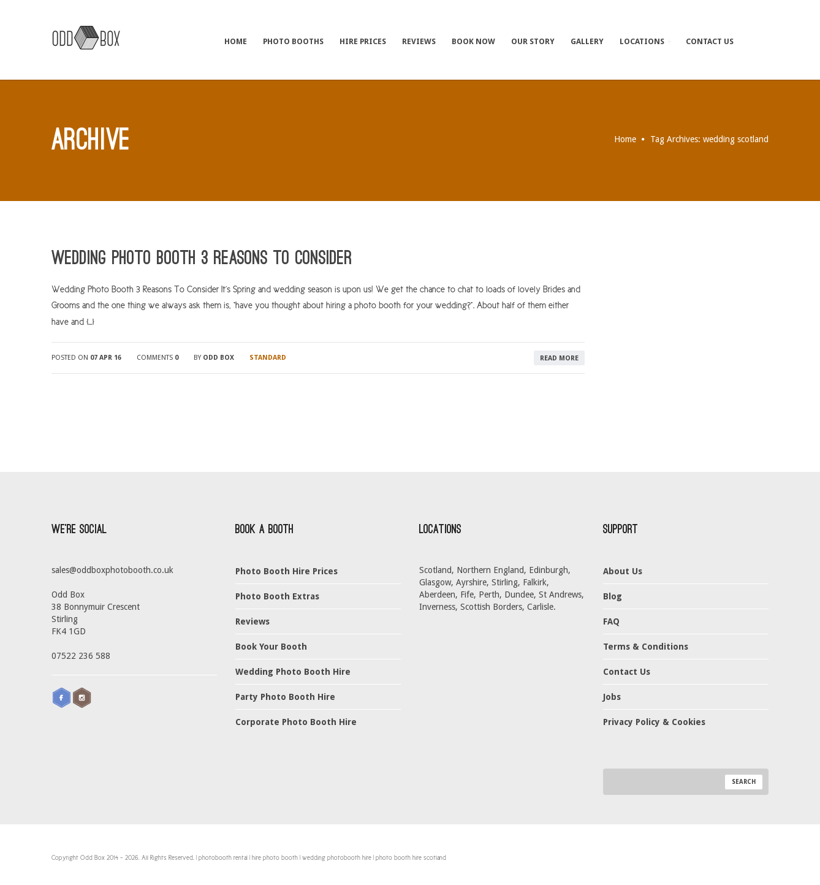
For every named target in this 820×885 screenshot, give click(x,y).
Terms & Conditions (645, 646)
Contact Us (710, 41)
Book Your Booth (271, 646)
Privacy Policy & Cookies (654, 722)
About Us (622, 571)
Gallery (587, 41)
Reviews (419, 41)
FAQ (611, 621)
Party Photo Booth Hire (285, 697)
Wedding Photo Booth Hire (293, 672)
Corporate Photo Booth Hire (296, 722)
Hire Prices (363, 41)
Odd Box (218, 358)
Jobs (612, 697)
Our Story (533, 41)
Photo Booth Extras (277, 596)
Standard (267, 358)
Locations (645, 41)
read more (559, 358)
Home (235, 41)
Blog (612, 596)
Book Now (473, 41)
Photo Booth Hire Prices (286, 571)
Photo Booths (293, 41)
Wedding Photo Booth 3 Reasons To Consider (201, 258)
